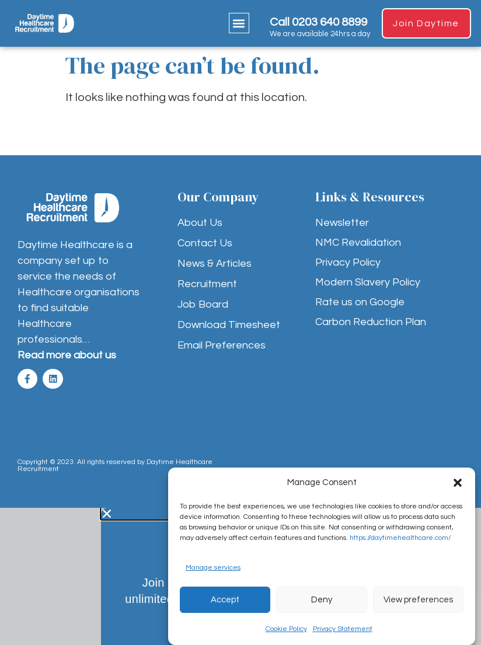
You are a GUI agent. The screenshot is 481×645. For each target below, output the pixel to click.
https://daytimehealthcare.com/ (400, 538)
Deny (321, 599)
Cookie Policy (286, 629)
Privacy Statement (342, 629)
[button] (457, 483)
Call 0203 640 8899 (315, 22)
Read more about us (67, 355)
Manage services (213, 567)
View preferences (418, 599)
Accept (225, 599)
